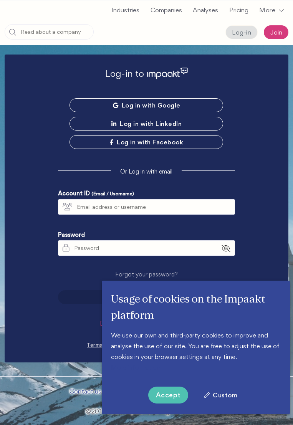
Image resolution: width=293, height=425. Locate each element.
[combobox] (49, 32)
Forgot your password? (146, 273)
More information (135, 367)
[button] (271, 10)
